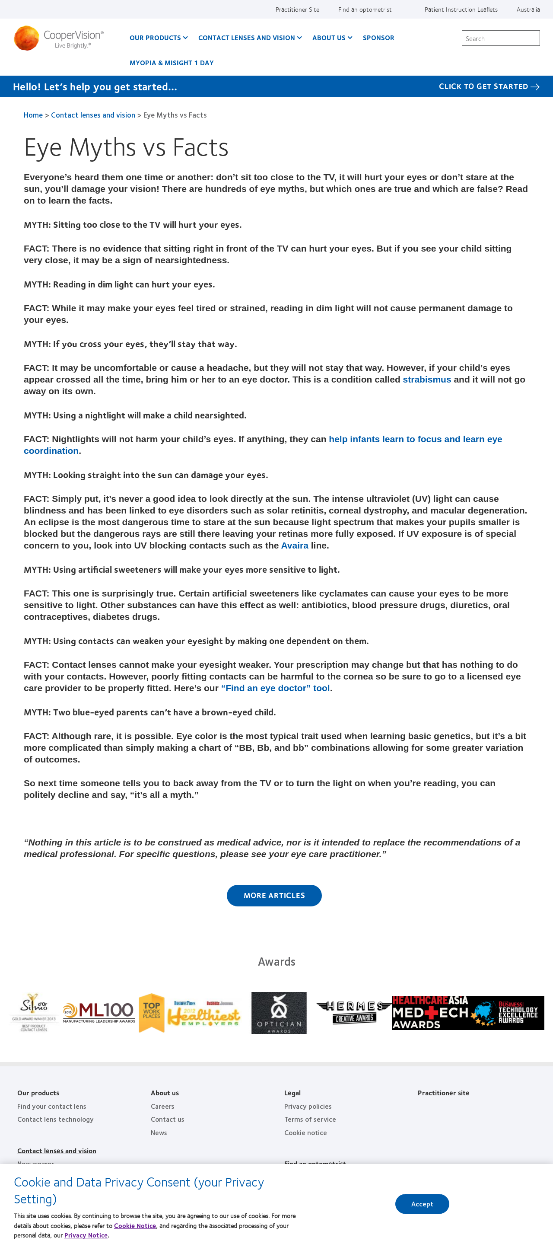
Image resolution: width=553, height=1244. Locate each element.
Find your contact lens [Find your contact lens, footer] (51, 1105)
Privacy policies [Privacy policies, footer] (308, 1105)
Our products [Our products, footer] (38, 1092)
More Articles (274, 895)
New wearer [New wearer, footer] (35, 1163)
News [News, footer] (159, 1132)
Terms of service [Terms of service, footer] (310, 1118)
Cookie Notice (135, 1232)
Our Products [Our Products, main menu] (155, 37)
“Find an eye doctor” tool (274, 688)
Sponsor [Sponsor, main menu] (378, 37)
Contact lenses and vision (93, 114)
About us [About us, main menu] (329, 37)
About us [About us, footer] (165, 1092)
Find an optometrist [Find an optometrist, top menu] (365, 9)
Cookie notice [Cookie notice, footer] (305, 1132)
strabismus (427, 379)
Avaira (294, 545)
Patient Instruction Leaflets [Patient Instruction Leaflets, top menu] (461, 9)
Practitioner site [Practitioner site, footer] (444, 1092)
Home (33, 114)
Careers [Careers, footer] (163, 1105)
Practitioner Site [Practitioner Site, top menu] (297, 9)
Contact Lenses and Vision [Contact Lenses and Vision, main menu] (246, 37)
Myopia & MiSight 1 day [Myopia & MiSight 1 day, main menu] (172, 62)
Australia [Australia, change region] (528, 9)
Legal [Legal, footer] (292, 1092)
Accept (422, 1211)
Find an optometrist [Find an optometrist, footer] (315, 1163)
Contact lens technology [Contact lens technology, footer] (55, 1118)
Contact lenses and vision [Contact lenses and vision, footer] (56, 1150)
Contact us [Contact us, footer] (167, 1118)
